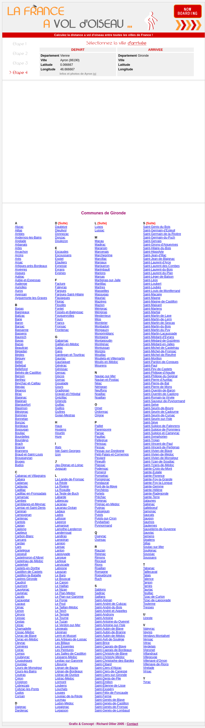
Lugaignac (62, 707)
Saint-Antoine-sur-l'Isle (110, 625)
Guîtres (60, 412)
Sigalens (149, 540)
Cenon (19, 611)
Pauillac (100, 436)
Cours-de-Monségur (28, 668)
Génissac (61, 369)
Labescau (61, 500)
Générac (61, 365)
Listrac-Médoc (64, 678)
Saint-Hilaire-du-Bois (157, 248)
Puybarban (102, 522)
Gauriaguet (62, 362)
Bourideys (21, 440)
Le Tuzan (61, 621)
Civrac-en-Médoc (26, 639)
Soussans (150, 557)
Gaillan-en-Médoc (67, 344)
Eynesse (61, 266)
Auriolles (21, 287)
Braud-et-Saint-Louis (29, 454)
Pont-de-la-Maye (106, 486)
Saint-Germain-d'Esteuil (159, 230)
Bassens (21, 333)
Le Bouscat (62, 579)
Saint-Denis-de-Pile (108, 678)
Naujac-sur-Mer (105, 376)
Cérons (20, 614)
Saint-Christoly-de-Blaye (111, 653)
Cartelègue (22, 550)
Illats (58, 447)
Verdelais (149, 646)
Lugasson (61, 710)
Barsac (19, 326)
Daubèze (61, 227)
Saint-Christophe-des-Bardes (114, 660)
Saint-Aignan (103, 600)
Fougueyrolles (64, 316)
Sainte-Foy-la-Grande (157, 479)
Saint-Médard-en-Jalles (159, 344)
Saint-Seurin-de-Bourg (158, 408)
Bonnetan (21, 419)
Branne (20, 447)
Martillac (100, 284)
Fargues (60, 291)
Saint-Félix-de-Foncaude (111, 692)
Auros (19, 291)
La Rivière (62, 486)
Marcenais (102, 252)
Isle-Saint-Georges (67, 451)
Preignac (101, 500)
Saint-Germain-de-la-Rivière (162, 234)
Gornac (60, 380)
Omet (98, 408)
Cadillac (20, 490)
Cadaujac (21, 486)
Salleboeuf (150, 508)
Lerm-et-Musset (65, 636)
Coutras (20, 675)
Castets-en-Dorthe (27, 568)
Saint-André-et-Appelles (111, 611)
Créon (19, 678)
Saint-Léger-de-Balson (158, 276)
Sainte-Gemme (153, 486)
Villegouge (150, 657)
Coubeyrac (22, 657)
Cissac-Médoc (24, 632)
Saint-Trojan (151, 440)
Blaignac (21, 397)
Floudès (60, 305)
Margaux (101, 262)
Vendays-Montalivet (156, 636)
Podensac (101, 468)
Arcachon (21, 252)
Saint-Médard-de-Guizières (161, 340)
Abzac (19, 227)
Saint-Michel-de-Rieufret (159, 355)
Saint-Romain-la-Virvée (159, 397)
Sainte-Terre (151, 497)
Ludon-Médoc (64, 703)
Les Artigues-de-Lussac (71, 639)
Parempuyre (103, 429)
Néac (98, 383)
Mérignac (101, 308)
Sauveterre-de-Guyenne (159, 529)
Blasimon (21, 408)
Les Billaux (62, 643)
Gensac (60, 372)
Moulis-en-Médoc (106, 362)
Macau (99, 241)
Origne (99, 415)
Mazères (100, 301)
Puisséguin (102, 511)
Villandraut (150, 653)
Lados (59, 515)
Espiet (59, 259)
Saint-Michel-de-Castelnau (161, 348)
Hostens (60, 429)
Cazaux (20, 604)
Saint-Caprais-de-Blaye (110, 646)
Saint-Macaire (152, 294)
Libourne (61, 664)
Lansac (60, 547)
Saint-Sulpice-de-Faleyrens (161, 426)
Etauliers (61, 262)
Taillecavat (150, 572)
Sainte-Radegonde (155, 493)
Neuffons (101, 390)
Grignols (60, 401)
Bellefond (21, 369)
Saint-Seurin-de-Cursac (159, 415)
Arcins (19, 255)
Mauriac (100, 298)
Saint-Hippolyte (153, 252)
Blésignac (21, 412)
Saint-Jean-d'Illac (154, 255)
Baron (19, 323)
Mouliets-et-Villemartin (110, 358)
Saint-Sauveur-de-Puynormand (164, 401)
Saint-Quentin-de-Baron (159, 390)
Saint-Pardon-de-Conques (160, 362)
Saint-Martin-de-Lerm (157, 319)
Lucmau (60, 700)
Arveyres (21, 269)
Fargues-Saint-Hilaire (69, 294)
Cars (18, 547)
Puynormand (103, 525)
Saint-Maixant (152, 305)
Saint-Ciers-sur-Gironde (111, 675)
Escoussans (63, 255)
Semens (148, 536)
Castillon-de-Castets (28, 572)
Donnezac (62, 234)
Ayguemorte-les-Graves (31, 298)
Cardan (20, 543)
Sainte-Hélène (152, 490)
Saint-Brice (102, 643)
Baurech (20, 337)
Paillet (99, 426)
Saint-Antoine (104, 618)
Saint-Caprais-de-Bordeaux (113, 650)
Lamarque (62, 525)
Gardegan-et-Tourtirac (70, 355)
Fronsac (60, 326)
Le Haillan (62, 586)
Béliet (19, 362)
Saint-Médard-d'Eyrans (158, 337)
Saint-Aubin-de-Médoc (110, 636)
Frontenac (62, 330)
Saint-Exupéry (104, 689)
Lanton (59, 550)
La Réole (61, 483)
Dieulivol (60, 230)
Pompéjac (101, 476)
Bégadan (21, 351)
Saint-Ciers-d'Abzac (108, 668)
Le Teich (60, 611)
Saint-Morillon (152, 358)
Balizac (20, 316)
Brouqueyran (23, 458)
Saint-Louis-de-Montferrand (161, 291)
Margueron (102, 266)
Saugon (148, 518)
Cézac (19, 625)
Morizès (100, 351)
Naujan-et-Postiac (107, 380)
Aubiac (19, 276)
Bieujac (20, 387)
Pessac (100, 447)
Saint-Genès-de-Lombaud (112, 710)
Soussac (149, 554)
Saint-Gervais (152, 241)
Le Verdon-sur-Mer (67, 625)
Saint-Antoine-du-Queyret (112, 621)
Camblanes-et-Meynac (30, 504)
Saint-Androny (104, 614)
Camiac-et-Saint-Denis (30, 508)
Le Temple (62, 614)
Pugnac (100, 508)
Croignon (21, 682)
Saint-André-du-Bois (108, 607)
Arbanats (21, 244)
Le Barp (60, 575)
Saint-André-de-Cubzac (110, 604)
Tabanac (149, 568)
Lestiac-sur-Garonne (69, 660)
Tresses (148, 607)
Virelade (148, 668)
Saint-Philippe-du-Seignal (160, 376)
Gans (58, 351)
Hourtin (60, 433)
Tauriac (148, 589)
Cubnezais (22, 685)
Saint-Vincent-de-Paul (158, 444)
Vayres (147, 632)
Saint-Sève (150, 422)
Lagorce (60, 522)
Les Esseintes (64, 646)
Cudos (19, 692)
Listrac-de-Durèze (67, 675)
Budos (19, 465)
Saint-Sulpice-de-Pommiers (161, 429)
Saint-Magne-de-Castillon (160, 301)
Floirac (59, 301)
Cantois (20, 522)
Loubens (61, 685)
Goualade (61, 383)
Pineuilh (100, 461)
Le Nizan (61, 589)
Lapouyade (62, 554)
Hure (58, 436)
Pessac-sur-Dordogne (109, 451)
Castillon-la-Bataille (28, 575)
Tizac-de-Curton (154, 596)
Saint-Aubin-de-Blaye (109, 628)
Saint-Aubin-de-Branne (110, 632)
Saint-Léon (150, 280)
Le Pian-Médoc (65, 593)
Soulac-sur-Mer (153, 547)
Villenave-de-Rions (156, 664)
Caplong (20, 529)
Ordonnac (101, 412)
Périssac (100, 444)
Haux (58, 426)
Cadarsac (21, 483)
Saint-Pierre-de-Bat (156, 383)
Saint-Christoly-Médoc (110, 657)
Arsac (19, 262)
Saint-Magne (151, 298)
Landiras (61, 536)
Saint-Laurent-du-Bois (158, 269)
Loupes (60, 692)
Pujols (99, 515)
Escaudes (62, 252)
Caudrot (20, 582)
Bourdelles (22, 436)
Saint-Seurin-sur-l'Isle (157, 419)
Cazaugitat (22, 600)
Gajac (59, 348)
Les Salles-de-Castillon (70, 653)
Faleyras (61, 287)
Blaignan (21, 401)
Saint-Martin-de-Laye (157, 316)
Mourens (101, 365)
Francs (59, 323)
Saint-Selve (151, 404)
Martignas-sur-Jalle (108, 280)
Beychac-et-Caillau (28, 383)
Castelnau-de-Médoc (29, 561)
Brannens (21, 451)
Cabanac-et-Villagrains (30, 476)
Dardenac (21, 710)
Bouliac (20, 433)
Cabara (20, 479)
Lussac (99, 230)
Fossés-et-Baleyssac (69, 312)
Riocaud (100, 561)
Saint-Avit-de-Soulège (109, 639)
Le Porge (61, 600)
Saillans (100, 596)
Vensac (148, 639)
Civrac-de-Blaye (26, 636)
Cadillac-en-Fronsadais (30, 493)
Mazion (100, 305)
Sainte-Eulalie (152, 472)
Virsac (147, 671)
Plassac (100, 465)
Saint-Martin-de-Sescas (159, 323)
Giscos (59, 376)
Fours (59, 319)
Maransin (101, 248)
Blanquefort (22, 404)
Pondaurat (102, 483)
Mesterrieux (103, 316)
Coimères (21, 646)
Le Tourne (62, 618)
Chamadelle (23, 628)
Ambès (19, 234)
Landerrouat (63, 532)
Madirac (100, 244)
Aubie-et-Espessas (28, 280)
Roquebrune (103, 575)
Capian (20, 525)
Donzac (60, 237)
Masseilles (102, 291)
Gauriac (60, 358)
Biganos (20, 390)
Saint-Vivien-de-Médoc (158, 454)
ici (94, 73)
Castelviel (21, 564)
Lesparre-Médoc (66, 657)
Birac (18, 394)
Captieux (21, 532)
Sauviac (148, 532)
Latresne (61, 568)
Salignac (149, 504)
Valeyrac (149, 628)
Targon (147, 582)
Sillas (146, 543)
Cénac (19, 607)
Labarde (60, 497)
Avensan (21, 294)
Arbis (18, 248)
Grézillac (61, 397)
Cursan (20, 696)
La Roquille (62, 490)
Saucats (148, 515)
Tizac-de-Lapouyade (157, 600)
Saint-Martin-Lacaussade (160, 333)
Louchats (61, 689)
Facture (60, 284)
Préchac (100, 497)
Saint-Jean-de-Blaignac (159, 259)
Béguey (20, 358)
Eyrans (59, 269)
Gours (59, 387)
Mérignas (101, 312)
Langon (60, 543)
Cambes (20, 500)
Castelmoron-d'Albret (29, 557)
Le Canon (61, 582)
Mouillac (100, 355)
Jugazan (60, 468)
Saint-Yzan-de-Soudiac (158, 461)
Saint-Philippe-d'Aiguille (159, 372)
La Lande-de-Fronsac (69, 479)
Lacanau (61, 504)
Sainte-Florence (154, 476)
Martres (100, 287)
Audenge (21, 284)
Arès (18, 259)
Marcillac (101, 259)
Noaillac (100, 394)
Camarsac (22, 497)
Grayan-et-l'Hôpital (67, 394)
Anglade (20, 241)
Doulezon (61, 241)
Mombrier (101, 323)
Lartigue (60, 561)
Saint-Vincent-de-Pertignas (161, 447)
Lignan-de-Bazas (66, 668)
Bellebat (20, 365)
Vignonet (149, 650)
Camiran (20, 511)
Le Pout (60, 604)
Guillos (59, 408)
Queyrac (100, 536)
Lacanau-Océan (66, 508)
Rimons (100, 557)
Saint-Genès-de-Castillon (112, 703)
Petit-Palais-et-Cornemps (112, 454)
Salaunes (149, 500)
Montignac (102, 344)
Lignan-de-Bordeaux (69, 671)
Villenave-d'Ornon (155, 660)
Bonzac (20, 422)
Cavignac (21, 593)
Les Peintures (64, 650)
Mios (98, 319)
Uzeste (147, 618)
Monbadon (102, 326)
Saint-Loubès (152, 287)
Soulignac (150, 550)
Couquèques (23, 660)
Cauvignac (22, 589)
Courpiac (21, 664)
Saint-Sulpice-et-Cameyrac (161, 433)
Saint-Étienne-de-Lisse (110, 685)
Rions (98, 564)
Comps (20, 653)
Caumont (21, 586)
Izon (58, 454)
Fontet (59, 308)
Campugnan (23, 515)
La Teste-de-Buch (67, 493)
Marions (100, 273)
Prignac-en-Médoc (107, 504)
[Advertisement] (60, 141)
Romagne (101, 572)
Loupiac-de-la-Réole (68, 696)
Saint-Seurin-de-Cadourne (161, 412)
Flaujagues (62, 298)
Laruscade (62, 564)
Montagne (101, 337)
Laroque (60, 557)
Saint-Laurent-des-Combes (161, 266)
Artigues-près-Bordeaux (31, 266)
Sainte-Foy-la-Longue (157, 483)
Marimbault (102, 269)
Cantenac (21, 518)
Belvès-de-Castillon (28, 372)
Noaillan (100, 397)
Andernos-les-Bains (28, 237)
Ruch (98, 579)
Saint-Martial (151, 312)
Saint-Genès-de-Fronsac (111, 707)
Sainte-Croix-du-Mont (157, 468)
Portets (99, 493)
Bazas (19, 344)
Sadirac (100, 593)
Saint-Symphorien (155, 436)
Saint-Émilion (104, 682)
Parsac (99, 433)
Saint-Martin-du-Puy (156, 330)
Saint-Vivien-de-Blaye (157, 451)
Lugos (99, 227)
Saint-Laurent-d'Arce (157, 262)
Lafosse (60, 518)
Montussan (102, 348)
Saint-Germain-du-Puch (159, 237)
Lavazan (60, 572)
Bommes (21, 415)
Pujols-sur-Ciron (105, 518)
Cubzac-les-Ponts (27, 689)
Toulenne (149, 604)
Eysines (60, 273)
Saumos (148, 522)
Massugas (102, 294)
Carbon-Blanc (24, 536)
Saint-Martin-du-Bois (157, 326)
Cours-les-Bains (26, 671)
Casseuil (21, 554)
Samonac (149, 511)
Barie (18, 319)
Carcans (20, 540)
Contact (132, 724)
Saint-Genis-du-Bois (156, 227)
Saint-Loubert (152, 284)
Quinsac (100, 540)
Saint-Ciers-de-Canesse (111, 671)
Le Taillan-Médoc (66, 607)
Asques (20, 273)
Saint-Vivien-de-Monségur (160, 458)
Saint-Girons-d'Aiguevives (160, 244)
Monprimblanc (104, 333)
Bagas (19, 308)
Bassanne (21, 330)
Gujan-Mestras (65, 415)
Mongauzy (102, 330)
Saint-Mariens (152, 308)
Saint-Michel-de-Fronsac (159, 351)
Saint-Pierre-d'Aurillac (158, 380)
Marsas (100, 276)
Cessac (20, 618)
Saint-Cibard (103, 664)
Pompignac (102, 479)
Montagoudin (103, 340)
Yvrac (147, 682)
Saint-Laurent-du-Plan (158, 273)
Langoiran (62, 540)
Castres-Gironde (26, 579)
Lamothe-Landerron (68, 529)
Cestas (19, 621)
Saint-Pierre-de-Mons (157, 387)
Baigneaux (22, 312)
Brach (19, 444)
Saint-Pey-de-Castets (157, 369)
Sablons (100, 589)
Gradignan (62, 390)
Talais (147, 575)
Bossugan (21, 429)
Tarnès (147, 586)
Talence (148, 579)
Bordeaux (21, 426)
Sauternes (150, 525)
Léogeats (61, 628)
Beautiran (21, 348)
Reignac (100, 554)
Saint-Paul (150, 365)
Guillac (59, 404)
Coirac (19, 650)
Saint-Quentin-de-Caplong (160, 394)
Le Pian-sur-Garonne (69, 596)
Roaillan (100, 568)
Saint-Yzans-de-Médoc (158, 465)
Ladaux (60, 511)
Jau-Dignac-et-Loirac (69, 465)
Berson (20, 376)
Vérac (147, 643)
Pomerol (100, 472)
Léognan (61, 632)
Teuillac (148, 593)
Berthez (20, 380)
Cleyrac (20, 643)
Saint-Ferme (103, 696)
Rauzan (100, 550)
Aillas (18, 230)
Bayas (19, 340)
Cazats (19, 596)
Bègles (19, 355)
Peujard (100, 458)
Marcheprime (103, 255)
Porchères (102, 490)
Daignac (20, 707)
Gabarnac (62, 340)
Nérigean (101, 387)
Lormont (60, 682)
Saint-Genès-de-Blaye (110, 700)
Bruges (20, 461)
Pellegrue (101, 440)
